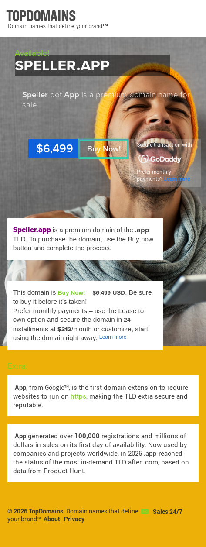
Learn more (177, 178)
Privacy (74, 519)
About (52, 519)
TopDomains (46, 511)
